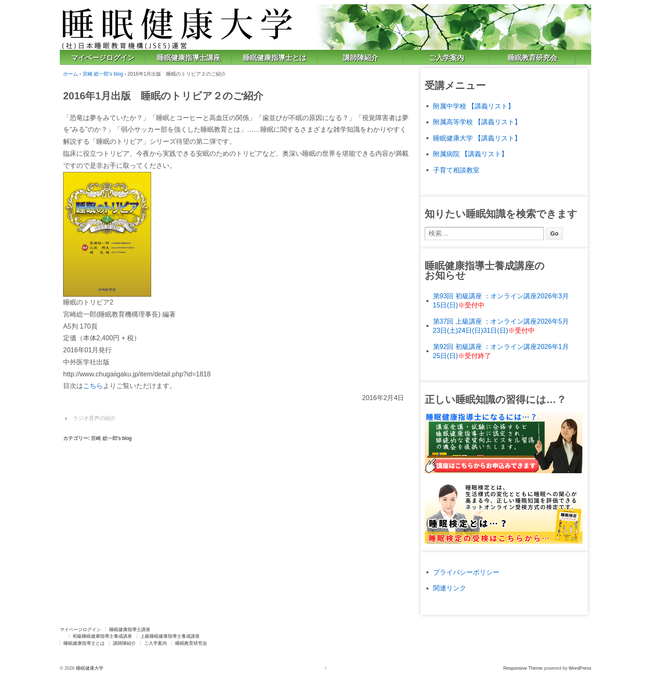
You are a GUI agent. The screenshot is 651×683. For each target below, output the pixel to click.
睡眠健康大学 (89, 668)
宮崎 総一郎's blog (103, 74)
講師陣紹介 (360, 58)
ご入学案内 (446, 58)
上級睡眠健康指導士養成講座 (170, 636)
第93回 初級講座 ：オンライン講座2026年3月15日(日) (501, 300)
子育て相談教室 (456, 170)
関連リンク (449, 588)
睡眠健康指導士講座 (188, 58)
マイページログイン (103, 58)
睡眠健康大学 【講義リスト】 (477, 138)
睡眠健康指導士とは (274, 58)
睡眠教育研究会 (532, 58)
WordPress (580, 668)
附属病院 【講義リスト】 (470, 153)
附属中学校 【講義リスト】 (473, 106)
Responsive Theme (523, 668)
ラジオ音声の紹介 (94, 418)
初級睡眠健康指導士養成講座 (102, 636)
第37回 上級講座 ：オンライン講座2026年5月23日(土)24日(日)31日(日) (501, 326)
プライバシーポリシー (466, 572)
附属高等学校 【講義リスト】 (477, 121)
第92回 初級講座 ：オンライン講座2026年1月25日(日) (501, 351)
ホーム (70, 74)
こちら (93, 385)
